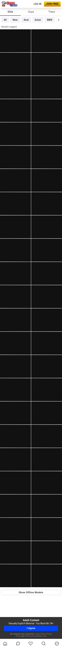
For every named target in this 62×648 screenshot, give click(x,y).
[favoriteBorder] (30, 643)
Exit (44, 636)
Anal (26, 20)
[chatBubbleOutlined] (18, 643)
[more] (57, 643)
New (15, 20)
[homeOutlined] (5, 643)
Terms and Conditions (33, 636)
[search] (43, 643)
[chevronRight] (58, 20)
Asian (38, 20)
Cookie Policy (39, 634)
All (5, 20)
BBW (49, 20)
